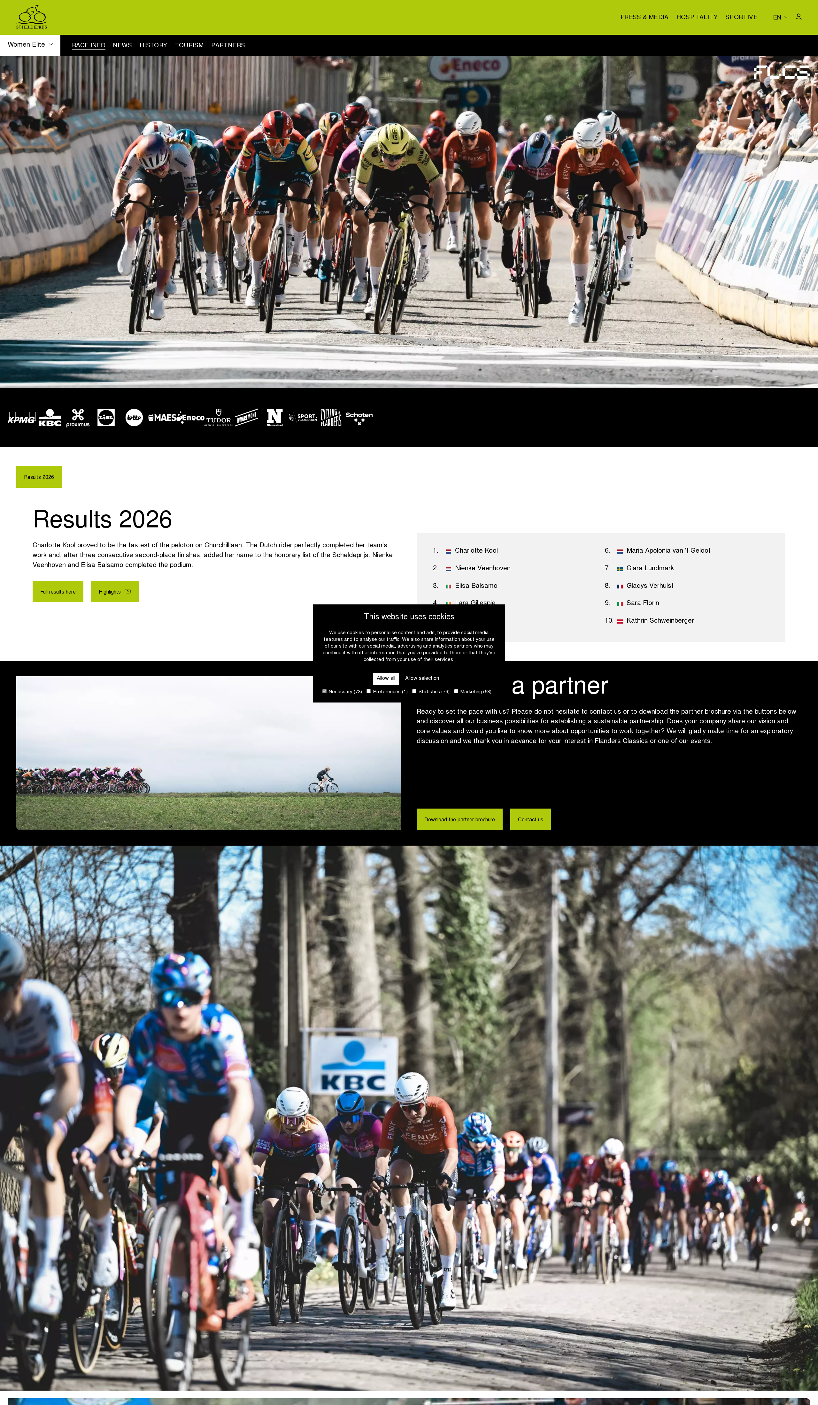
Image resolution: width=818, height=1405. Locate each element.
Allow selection (426, 676)
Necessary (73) (342, 692)
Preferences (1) (387, 692)
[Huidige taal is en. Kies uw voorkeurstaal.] (780, 17)
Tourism (189, 46)
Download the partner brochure (470, 821)
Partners (228, 46)
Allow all (379, 676)
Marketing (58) (472, 692)
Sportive (741, 18)
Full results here (64, 595)
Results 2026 (43, 478)
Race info (88, 46)
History (153, 46)
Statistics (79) (431, 692)
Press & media (645, 18)
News (122, 46)
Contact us (556, 821)
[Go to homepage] (31, 17)
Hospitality (697, 18)
